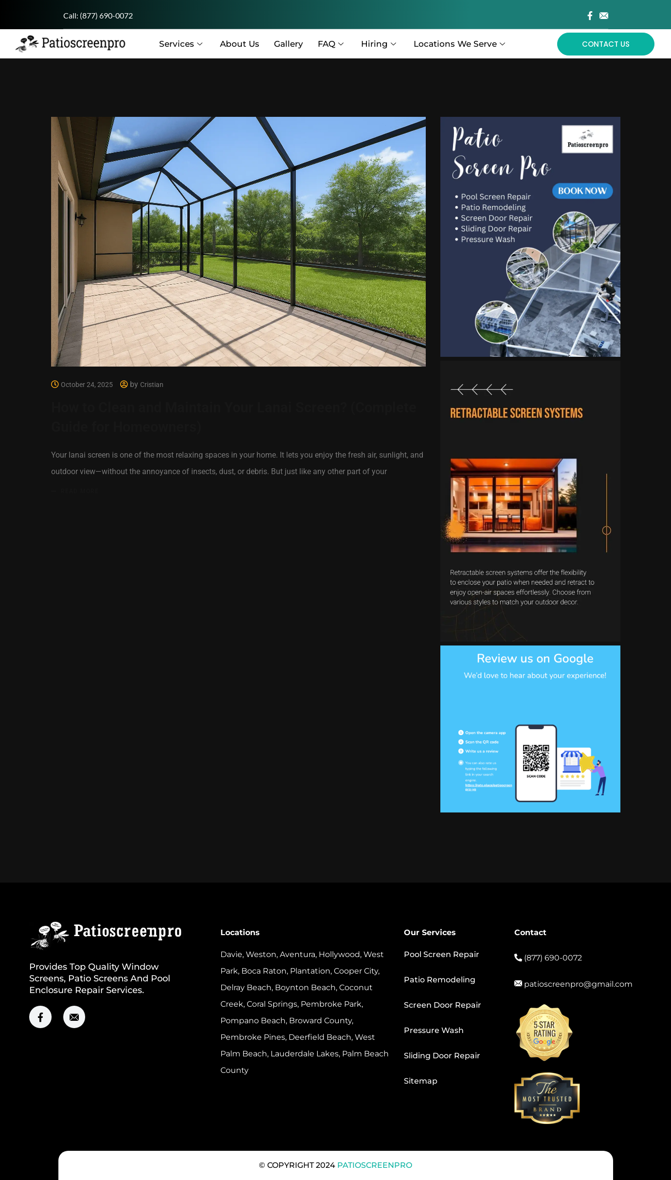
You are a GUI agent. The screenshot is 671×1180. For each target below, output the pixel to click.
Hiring (378, 44)
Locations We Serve (459, 44)
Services (180, 44)
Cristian (151, 384)
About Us (239, 44)
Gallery (288, 44)
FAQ (331, 44)
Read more (80, 490)
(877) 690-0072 (106, 15)
